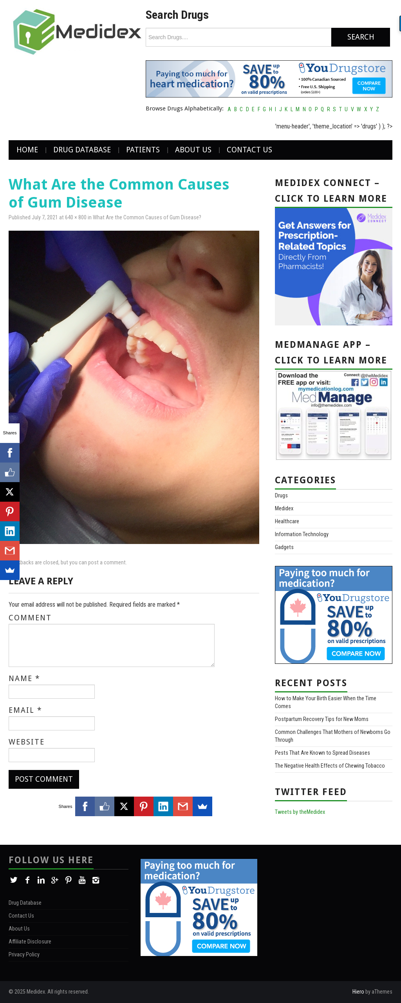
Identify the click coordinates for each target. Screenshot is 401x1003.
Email (25, 710)
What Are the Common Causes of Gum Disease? (147, 217)
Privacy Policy (24, 954)
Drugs (281, 495)
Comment (30, 618)
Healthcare (287, 521)
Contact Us (249, 149)
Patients (143, 149)
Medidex (284, 508)
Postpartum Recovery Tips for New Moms (321, 719)
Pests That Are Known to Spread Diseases (322, 753)
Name (24, 679)
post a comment (107, 562)
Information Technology (302, 534)
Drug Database (82, 149)
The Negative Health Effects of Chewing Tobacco (330, 766)
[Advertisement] (331, 907)
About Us (193, 149)
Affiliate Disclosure (30, 941)
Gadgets (284, 547)
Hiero (358, 992)
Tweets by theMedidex (300, 812)
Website (27, 742)
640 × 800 (76, 217)
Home (27, 149)
